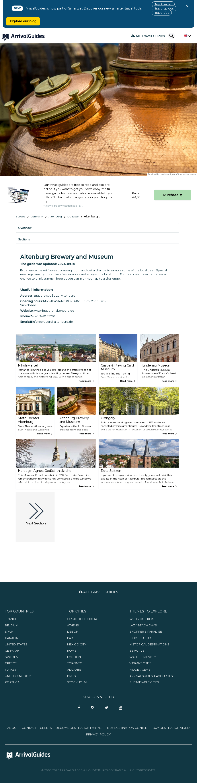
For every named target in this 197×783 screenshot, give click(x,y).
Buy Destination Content (128, 727)
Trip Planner (163, 4)
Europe (20, 216)
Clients (46, 727)
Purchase (172, 195)
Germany (37, 216)
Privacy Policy (98, 734)
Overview (24, 228)
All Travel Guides (148, 36)
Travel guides (164, 8)
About (12, 727)
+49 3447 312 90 (43, 316)
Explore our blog (23, 21)
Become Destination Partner (79, 727)
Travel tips (162, 12)
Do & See (72, 216)
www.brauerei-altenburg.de (54, 310)
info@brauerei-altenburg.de (51, 321)
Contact (29, 727)
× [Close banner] (187, 6)
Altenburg (55, 216)
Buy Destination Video (171, 727)
